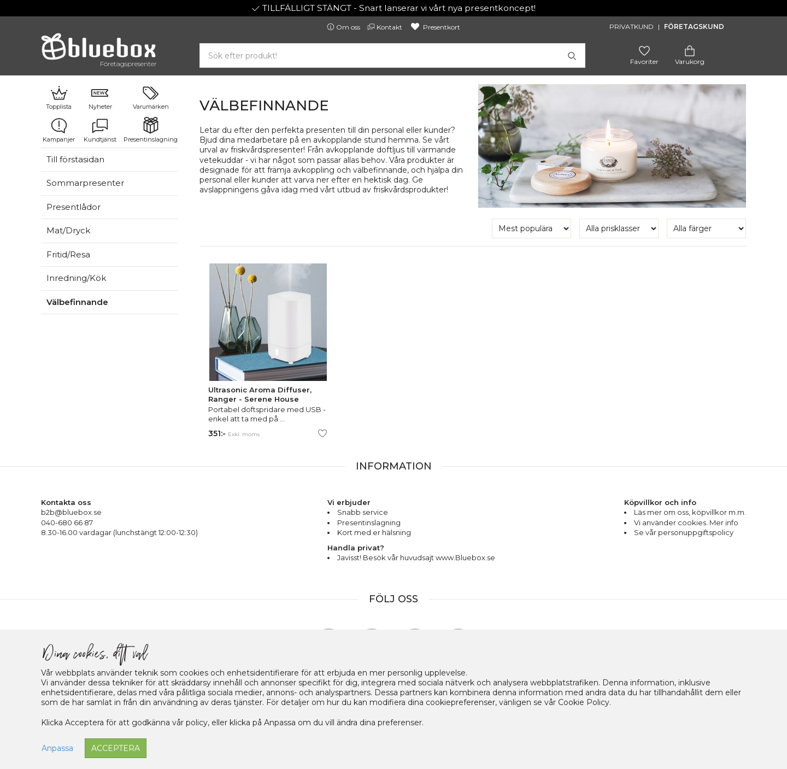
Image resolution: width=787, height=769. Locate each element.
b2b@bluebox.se (71, 512)
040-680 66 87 (67, 522)
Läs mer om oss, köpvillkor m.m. (690, 512)
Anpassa (57, 748)
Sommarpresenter (85, 183)
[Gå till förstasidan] (98, 50)
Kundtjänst (100, 130)
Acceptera (115, 748)
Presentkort (434, 27)
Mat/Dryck (68, 230)
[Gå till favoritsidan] (644, 50)
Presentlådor (73, 207)
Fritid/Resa (68, 254)
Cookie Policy (583, 702)
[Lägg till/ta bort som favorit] (322, 433)
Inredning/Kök (76, 278)
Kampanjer (59, 130)
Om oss (344, 27)
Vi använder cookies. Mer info (686, 522)
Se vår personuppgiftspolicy (683, 532)
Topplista (59, 97)
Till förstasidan (75, 159)
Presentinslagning (151, 130)
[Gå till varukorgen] (689, 50)
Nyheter (100, 97)
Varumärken (151, 97)
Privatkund (631, 26)
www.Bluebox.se (465, 557)
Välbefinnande (77, 302)
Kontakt (385, 27)
